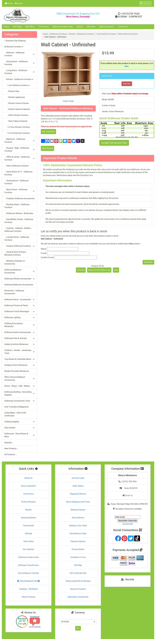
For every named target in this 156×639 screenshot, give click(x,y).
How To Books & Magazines (16, 407)
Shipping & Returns (78, 494)
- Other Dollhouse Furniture (16, 166)
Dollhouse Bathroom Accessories (18, 284)
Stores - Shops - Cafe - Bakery (19, 386)
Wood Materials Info (28, 581)
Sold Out (127, 84)
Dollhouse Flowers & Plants (19, 305)
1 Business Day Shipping (15, 41)
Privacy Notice (78, 549)
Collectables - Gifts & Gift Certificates (15, 414)
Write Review (47, 148)
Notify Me (148, 262)
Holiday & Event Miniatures (19, 365)
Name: (44, 249)
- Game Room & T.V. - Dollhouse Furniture (18, 173)
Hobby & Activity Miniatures (19, 344)
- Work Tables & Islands (15, 121)
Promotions (44, 26)
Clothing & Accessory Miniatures (19, 324)
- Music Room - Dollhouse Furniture (19, 191)
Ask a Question (48, 131)
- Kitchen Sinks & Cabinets (17, 109)
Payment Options (78, 541)
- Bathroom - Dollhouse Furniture (19, 140)
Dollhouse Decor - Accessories (19, 299)
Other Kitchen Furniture (128, 34)
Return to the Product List (99, 270)
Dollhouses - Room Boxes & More (19, 435)
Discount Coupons (78, 589)
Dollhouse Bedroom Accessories (19, 271)
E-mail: (44, 253)
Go (78, 628)
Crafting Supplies (19, 422)
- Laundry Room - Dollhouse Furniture (16, 238)
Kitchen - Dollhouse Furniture (81, 34)
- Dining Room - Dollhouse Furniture (19, 63)
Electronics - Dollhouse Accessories (14, 292)
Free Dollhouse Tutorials (28, 573)
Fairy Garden (19, 427)
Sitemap (28, 533)
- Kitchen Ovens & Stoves (16, 103)
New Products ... (11, 448)
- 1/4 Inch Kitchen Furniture (17, 133)
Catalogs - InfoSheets (28, 589)
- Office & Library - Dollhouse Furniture (19, 158)
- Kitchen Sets (11, 91)
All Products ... (10, 454)
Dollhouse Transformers (28, 565)
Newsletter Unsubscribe (78, 597)
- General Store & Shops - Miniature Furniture (15, 253)
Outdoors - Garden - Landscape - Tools (19, 351)
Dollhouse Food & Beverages (19, 311)
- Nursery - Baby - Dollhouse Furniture (19, 149)
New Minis (30, 26)
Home (9, 3)
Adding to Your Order (78, 525)
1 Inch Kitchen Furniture (106, 34)
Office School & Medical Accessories (19, 378)
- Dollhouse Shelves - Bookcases (18, 213)
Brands (80, 26)
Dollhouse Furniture (58, 34)
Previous (81, 270)
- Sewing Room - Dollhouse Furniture (16, 182)
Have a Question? (106, 26)
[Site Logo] (27, 15)
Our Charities (28, 549)
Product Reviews (28, 502)
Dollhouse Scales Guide (63, 26)
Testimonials (28, 525)
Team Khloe (28, 541)
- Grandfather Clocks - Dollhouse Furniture (18, 220)
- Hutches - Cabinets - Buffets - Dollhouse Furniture (18, 229)
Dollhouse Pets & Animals (19, 338)
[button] (145, 3)
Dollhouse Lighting (19, 317)
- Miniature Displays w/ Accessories (14, 262)
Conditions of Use (78, 557)
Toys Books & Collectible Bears (19, 359)
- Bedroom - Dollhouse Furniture (19, 54)
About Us (28, 478)
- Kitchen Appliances (14, 97)
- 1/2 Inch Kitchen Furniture (17, 127)
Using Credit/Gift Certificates (78, 581)
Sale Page (17, 26)
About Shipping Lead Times (78, 502)
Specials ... (9, 442)
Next (116, 270)
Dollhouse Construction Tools (19, 401)
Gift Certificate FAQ (78, 573)
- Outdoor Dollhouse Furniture (19, 246)
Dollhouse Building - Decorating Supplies (19, 393)
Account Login (78, 478)
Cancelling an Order (77, 533)
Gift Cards (91, 26)
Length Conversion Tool (114, 142)
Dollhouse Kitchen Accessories (19, 278)
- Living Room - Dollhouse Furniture (19, 71)
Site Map (78, 565)
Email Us (128, 495)
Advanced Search (28, 517)
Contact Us (123, 26)
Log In (19, 3)
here (91, 175)
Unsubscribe (127, 524)
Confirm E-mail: (47, 257)
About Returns (78, 517)
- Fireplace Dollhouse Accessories (19, 198)
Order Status (78, 486)
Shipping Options (78, 510)
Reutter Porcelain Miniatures (16, 371)
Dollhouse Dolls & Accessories (19, 332)
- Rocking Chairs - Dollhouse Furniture (16, 205)
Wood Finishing (28, 597)
